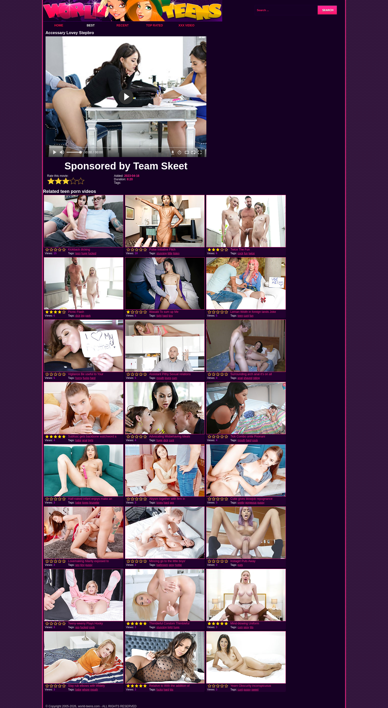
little (170, 253)
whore (86, 689)
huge (84, 253)
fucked (92, 253)
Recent (123, 25)
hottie (178, 564)
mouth (160, 377)
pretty (241, 502)
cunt (246, 315)
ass (77, 627)
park (88, 315)
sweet (255, 689)
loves (168, 377)
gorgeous (251, 502)
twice (251, 253)
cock (240, 253)
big (83, 315)
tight (159, 315)
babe (78, 440)
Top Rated (154, 25)
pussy (261, 502)
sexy (171, 564)
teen (77, 253)
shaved (247, 377)
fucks (86, 377)
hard (165, 315)
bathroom (162, 564)
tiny (171, 315)
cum (174, 377)
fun (246, 253)
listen (176, 253)
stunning (161, 253)
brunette (94, 502)
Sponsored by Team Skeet (125, 165)
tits (251, 627)
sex (172, 502)
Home (58, 25)
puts (240, 564)
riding (256, 377)
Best (91, 25)
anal (240, 377)
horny (78, 377)
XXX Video (186, 25)
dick (77, 315)
